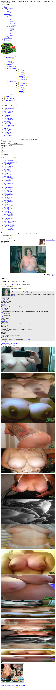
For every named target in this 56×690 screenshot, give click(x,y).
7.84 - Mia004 (7, 207)
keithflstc (3, 304)
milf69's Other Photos (8, 286)
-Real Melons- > (8, 278)
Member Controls (8, 8)
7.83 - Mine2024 (8, 126)
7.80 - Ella (6, 211)
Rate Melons (7, 14)
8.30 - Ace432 (7, 174)
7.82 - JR (6, 128)
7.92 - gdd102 (7, 122)
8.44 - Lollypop (7, 112)
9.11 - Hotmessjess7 (9, 108)
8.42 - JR (6, 114)
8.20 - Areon (7, 115)
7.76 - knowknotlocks (9, 224)
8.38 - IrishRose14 (8, 165)
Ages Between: (5, 146)
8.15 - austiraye (7, 188)
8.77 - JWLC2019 (8, 111)
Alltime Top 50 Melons (8, 158)
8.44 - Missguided (8, 160)
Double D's (13, 23)
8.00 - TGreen (7, 117)
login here (28, 339)
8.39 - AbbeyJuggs (8, 163)
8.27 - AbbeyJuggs (8, 177)
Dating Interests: (5, 145)
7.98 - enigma (7, 193)
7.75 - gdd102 (7, 129)
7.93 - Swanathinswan (9, 196)
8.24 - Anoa (7, 181)
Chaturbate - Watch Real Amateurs (9, 343)
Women (15, 143)
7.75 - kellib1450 (8, 228)
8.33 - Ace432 (7, 172)
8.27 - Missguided (8, 179)
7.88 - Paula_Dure (8, 124)
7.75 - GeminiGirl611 (9, 229)
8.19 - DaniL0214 (8, 183)
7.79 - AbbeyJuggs (8, 212)
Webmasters (17, 685)
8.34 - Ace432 (7, 167)
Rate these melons (7, 235)
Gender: (3, 143)
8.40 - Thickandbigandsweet (11, 162)
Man (8, 143)
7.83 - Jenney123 (8, 208)
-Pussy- (9, 36)
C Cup (11, 22)
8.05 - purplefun (8, 191)
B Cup (11, 19)
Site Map (7, 685)
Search (5, 39)
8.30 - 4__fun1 (7, 173)
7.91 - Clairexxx (8, 200)
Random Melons (8, 38)
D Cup (11, 21)
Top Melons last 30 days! (9, 105)
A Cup (11, 18)
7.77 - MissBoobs (8, 215)
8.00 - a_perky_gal (8, 119)
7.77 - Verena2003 (8, 217)
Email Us (23, 685)
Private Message (12, 284)
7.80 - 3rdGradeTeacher (10, 210)
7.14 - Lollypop (7, 133)
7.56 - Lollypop (7, 131)
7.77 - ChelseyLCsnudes (10, 221)
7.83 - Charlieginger (9, 125)
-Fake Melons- (10, 26)
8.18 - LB (6, 184)
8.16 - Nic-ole (7, 186)
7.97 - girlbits (7, 121)
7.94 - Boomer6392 (8, 194)
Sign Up (9, 12)
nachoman (3, 316)
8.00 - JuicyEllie (8, 118)
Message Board (7, 40)
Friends (4, 342)
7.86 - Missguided (8, 205)
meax (2, 312)
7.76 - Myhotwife (8, 222)
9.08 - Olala (7, 109)
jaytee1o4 (12, 295)
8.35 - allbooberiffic (9, 166)
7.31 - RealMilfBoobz (9, 132)
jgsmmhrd (25, 291)
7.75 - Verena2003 (8, 227)
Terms (11, 685)
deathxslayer (4, 321)
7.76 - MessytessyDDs (9, 225)
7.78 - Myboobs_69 (9, 214)
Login (8, 11)
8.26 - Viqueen (7, 180)
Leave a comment (16, 292)
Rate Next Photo (50, 240)
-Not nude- (9, 15)
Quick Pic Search (7, 141)
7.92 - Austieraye (8, 197)
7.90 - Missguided (8, 201)
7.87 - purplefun (8, 204)
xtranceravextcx (5, 308)
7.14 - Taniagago (8, 135)
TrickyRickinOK (5, 300)
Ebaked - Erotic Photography (8, 344)
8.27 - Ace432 (7, 176)
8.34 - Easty (7, 169)
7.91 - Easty (7, 198)
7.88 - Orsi (6, 203)
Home (5, 7)
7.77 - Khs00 (7, 219)
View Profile (4, 284)
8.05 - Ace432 (7, 190)
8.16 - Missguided (8, 187)
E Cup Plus (13, 25)
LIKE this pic (52, 275)
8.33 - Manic (7, 170)
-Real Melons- (10, 16)
